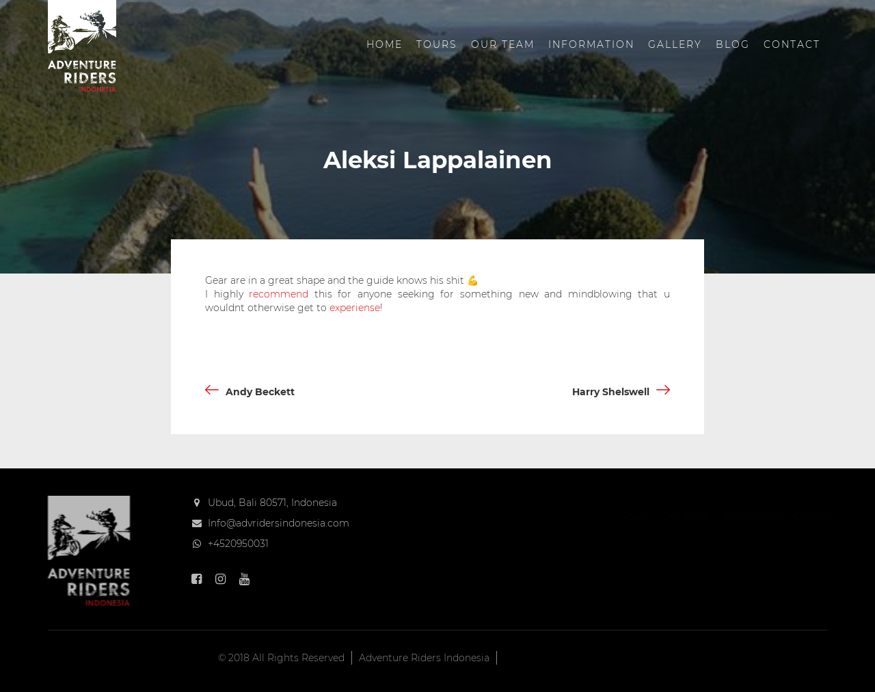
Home (384, 44)
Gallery (675, 44)
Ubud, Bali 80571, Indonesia (272, 502)
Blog (733, 44)
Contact (792, 44)
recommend (278, 294)
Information (591, 44)
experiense (354, 308)
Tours (436, 44)
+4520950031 (238, 543)
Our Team (503, 44)
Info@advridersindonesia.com (278, 523)
